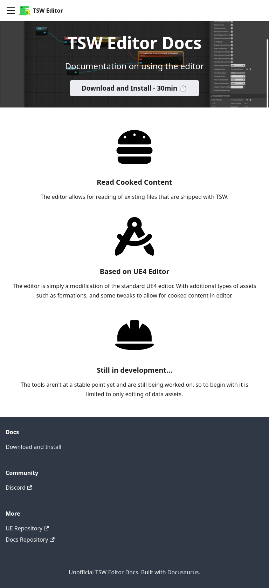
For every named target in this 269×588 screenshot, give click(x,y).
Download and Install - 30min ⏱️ (134, 88)
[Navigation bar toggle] (11, 10)
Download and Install (33, 447)
